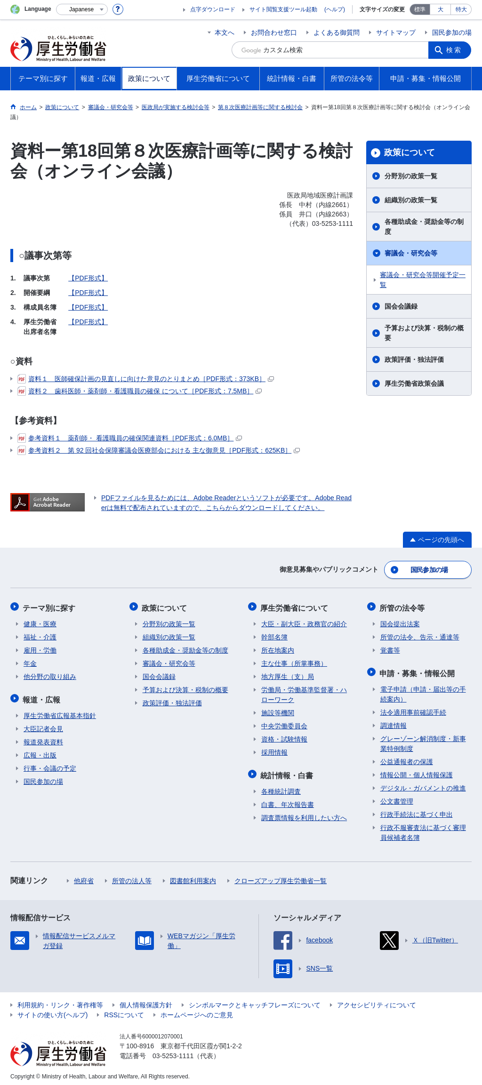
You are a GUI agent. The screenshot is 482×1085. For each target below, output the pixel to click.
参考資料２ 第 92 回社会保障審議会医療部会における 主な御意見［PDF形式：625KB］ (158, 450)
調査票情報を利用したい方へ (304, 814)
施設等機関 (277, 710)
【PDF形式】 (88, 278)
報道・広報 (42, 696)
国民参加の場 (452, 32)
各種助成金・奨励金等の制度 (424, 226)
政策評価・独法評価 (414, 359)
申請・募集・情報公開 (418, 670)
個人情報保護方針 (146, 1001)
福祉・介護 (40, 634)
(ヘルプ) (334, 9)
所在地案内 (277, 648)
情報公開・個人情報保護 (416, 771)
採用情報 (274, 750)
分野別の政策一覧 (411, 176)
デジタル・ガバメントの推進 (423, 784)
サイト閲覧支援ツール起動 (283, 9)
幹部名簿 (274, 634)
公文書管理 (396, 797)
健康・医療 (40, 621)
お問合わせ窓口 (274, 32)
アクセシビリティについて (376, 1001)
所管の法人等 (132, 877)
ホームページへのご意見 (197, 1011)
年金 (30, 661)
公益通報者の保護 (406, 758)
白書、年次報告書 (287, 801)
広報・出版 (40, 751)
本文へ (224, 32)
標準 (420, 9)
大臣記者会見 (43, 725)
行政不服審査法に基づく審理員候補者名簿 (423, 829)
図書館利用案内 (193, 877)
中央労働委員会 (284, 723)
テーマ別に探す (50, 606)
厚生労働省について (295, 606)
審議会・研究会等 (411, 253)
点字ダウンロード (212, 9)
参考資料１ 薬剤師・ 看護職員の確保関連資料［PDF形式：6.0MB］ (129, 438)
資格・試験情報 (284, 737)
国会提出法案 (400, 621)
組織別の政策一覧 (411, 200)
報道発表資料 (43, 738)
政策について (409, 152)
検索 (455, 50)
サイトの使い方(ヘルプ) (52, 1011)
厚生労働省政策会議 (414, 383)
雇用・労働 (40, 648)
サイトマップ (396, 32)
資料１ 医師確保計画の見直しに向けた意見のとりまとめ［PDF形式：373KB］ (145, 378)
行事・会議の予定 (50, 764)
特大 (461, 9)
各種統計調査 (281, 787)
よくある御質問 (336, 32)
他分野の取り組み (50, 674)
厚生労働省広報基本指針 (60, 712)
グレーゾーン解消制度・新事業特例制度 (423, 740)
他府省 (84, 877)
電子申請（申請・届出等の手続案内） (423, 690)
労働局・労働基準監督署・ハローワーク (304, 692)
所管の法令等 (403, 606)
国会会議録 (401, 306)
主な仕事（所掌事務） (294, 661)
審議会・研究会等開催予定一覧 (423, 279)
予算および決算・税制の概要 (424, 333)
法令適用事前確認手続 (413, 708)
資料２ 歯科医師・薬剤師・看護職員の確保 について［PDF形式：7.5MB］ (139, 391)
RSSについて (124, 1011)
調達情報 (393, 722)
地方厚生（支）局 (287, 674)
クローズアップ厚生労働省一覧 (280, 877)
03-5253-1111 (173, 1052)
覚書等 (390, 648)
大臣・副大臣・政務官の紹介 (304, 621)
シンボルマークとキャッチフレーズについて (255, 1001)
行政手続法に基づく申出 (416, 810)
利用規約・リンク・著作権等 (60, 1001)
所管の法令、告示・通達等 (419, 634)
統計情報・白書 (287, 772)
